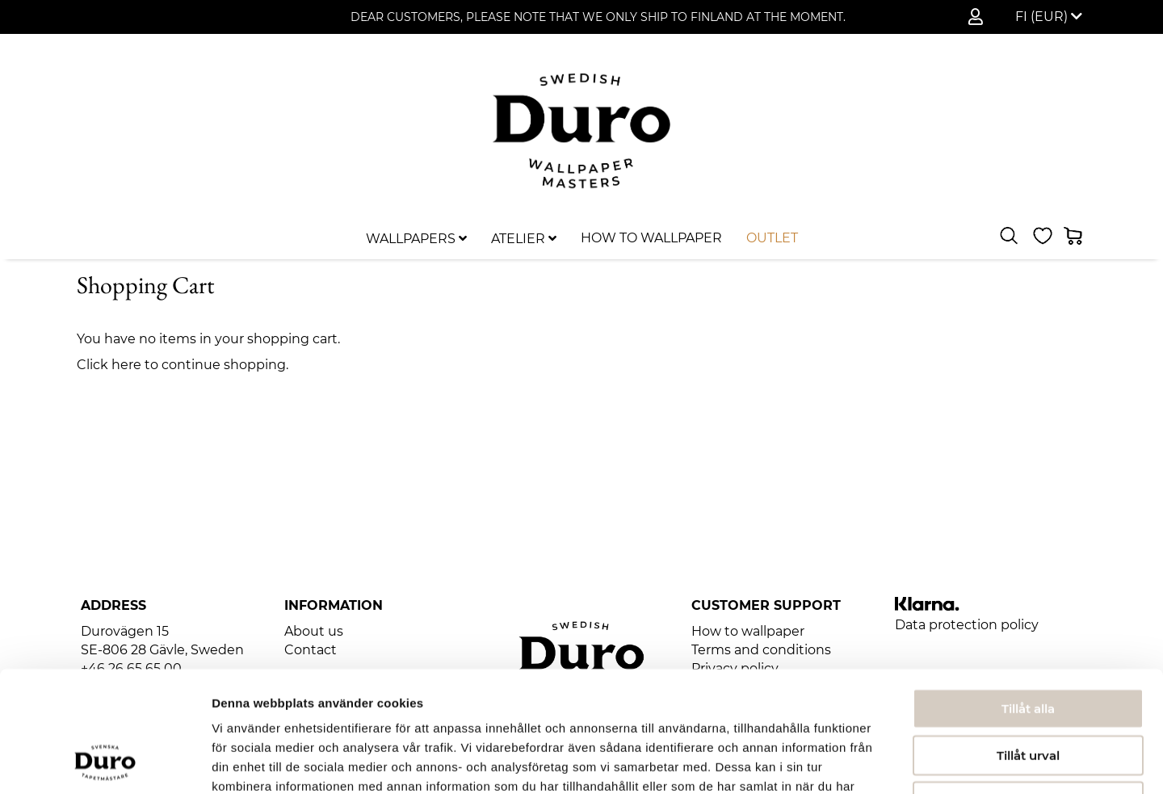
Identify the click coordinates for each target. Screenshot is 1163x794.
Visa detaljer (877, 762)
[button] (1048, 17)
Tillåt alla (1028, 598)
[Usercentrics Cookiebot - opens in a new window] (104, 762)
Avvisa (1028, 691)
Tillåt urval (1028, 645)
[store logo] (581, 130)
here (126, 364)
